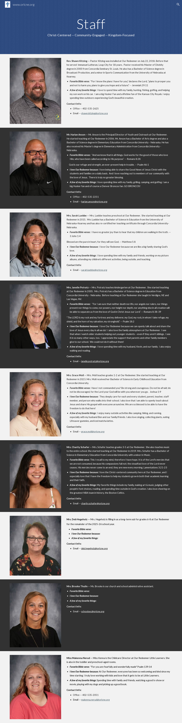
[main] (91, 27)
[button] (178, 4)
